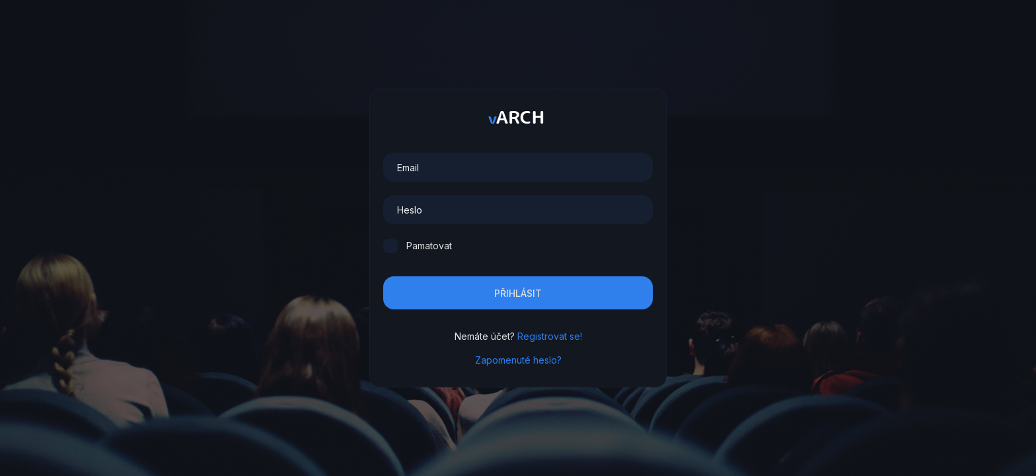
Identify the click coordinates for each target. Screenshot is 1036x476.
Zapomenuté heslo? (518, 360)
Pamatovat (429, 245)
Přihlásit (518, 293)
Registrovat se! (549, 336)
